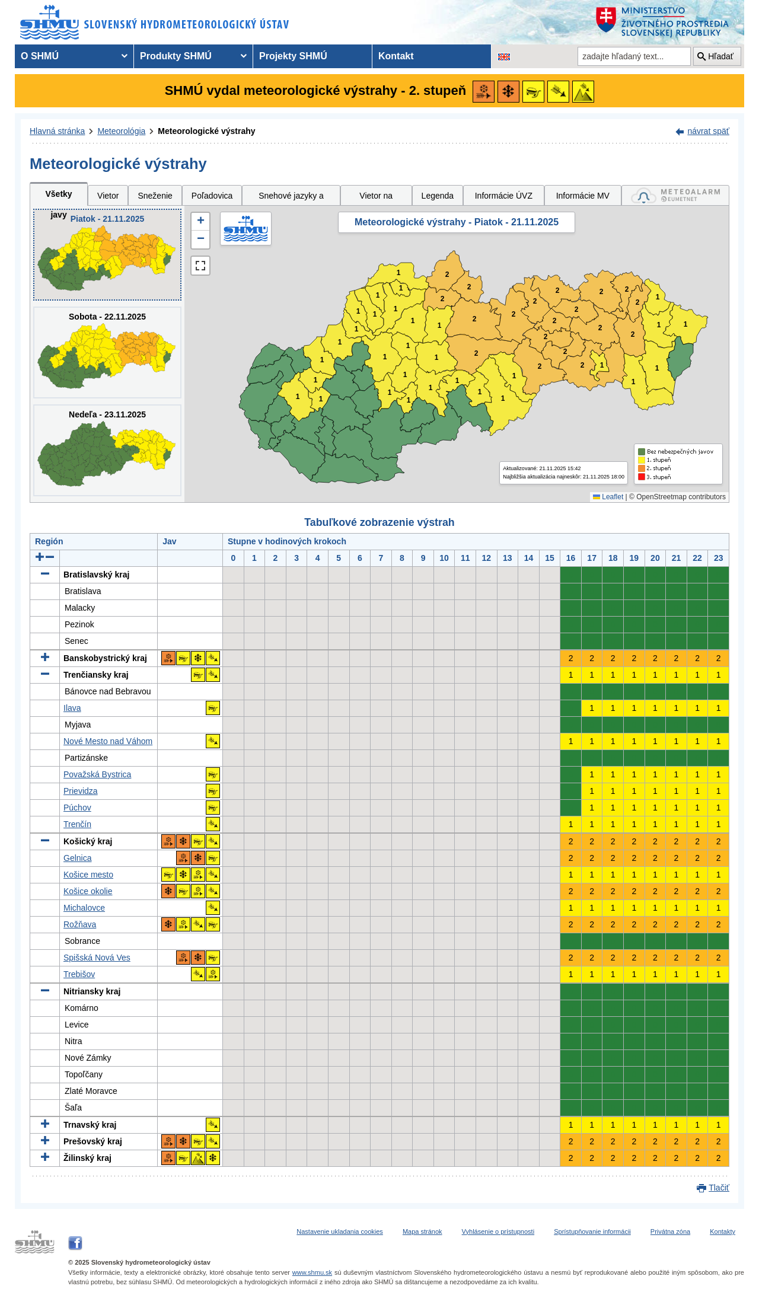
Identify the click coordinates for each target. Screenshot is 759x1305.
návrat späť (708, 131)
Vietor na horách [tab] (376, 198)
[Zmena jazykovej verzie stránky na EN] (504, 56)
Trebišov (79, 974)
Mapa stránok (422, 1231)
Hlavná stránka (57, 131)
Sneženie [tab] (155, 195)
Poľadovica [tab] (212, 195)
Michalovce (84, 907)
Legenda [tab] (438, 195)
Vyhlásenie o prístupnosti (498, 1231)
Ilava (72, 708)
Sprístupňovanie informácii (592, 1231)
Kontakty (722, 1231)
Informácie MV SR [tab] (583, 198)
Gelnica (77, 858)
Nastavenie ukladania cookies (339, 1231)
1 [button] (321, 399)
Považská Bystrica (97, 774)
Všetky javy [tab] (58, 197)
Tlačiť (719, 1187)
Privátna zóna (670, 1231)
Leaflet (608, 497)
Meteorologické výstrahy (206, 131)
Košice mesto (88, 874)
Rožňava (79, 924)
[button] (200, 222)
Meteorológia (121, 131)
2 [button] (443, 299)
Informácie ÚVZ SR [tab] (503, 198)
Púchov (77, 807)
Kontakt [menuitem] (396, 56)
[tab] (675, 195)
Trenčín (77, 824)
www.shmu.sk (312, 1272)
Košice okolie (88, 891)
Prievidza (80, 791)
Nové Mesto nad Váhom (107, 741)
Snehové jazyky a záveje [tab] (291, 198)
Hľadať (721, 56)
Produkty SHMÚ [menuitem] (176, 56)
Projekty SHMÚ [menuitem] (293, 56)
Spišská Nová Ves (96, 957)
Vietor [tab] (108, 195)
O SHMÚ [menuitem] (40, 56)
